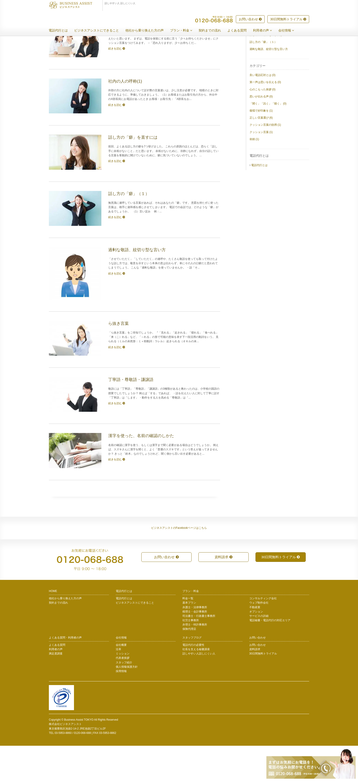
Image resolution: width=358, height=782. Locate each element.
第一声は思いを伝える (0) (265, 118)
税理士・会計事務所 (194, 647)
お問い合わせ (250, 19)
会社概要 (121, 681)
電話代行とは (61, 30)
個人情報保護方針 (127, 703)
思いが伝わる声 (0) (261, 132)
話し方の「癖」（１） (263, 78)
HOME (53, 627)
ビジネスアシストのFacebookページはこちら (179, 564)
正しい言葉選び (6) (261, 154)
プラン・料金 (185, 30)
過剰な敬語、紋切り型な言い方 (269, 85)
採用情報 (121, 707)
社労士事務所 (190, 656)
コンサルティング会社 (263, 634)
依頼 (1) (254, 175)
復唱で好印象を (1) (261, 147)
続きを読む (116, 84)
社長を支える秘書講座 (196, 685)
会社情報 (289, 30)
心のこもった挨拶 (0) (263, 125)
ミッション (122, 689)
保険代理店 (189, 665)
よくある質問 (240, 30)
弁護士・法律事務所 (194, 643)
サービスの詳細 (258, 652)
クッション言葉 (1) (261, 168)
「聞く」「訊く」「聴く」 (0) (268, 139)
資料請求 (223, 593)
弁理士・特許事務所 (194, 660)
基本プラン (189, 639)
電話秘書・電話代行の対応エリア (269, 656)
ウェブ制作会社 (258, 639)
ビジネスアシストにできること (100, 30)
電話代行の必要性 (193, 681)
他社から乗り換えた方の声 (148, 30)
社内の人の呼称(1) (261, 64)
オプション (256, 647)
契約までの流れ (213, 30)
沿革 (118, 685)
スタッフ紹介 (124, 698)
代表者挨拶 (122, 694)
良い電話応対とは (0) (263, 111)
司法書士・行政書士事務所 (198, 652)
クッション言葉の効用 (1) (265, 161)
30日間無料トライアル (288, 19)
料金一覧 (187, 634)
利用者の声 (265, 30)
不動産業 (254, 643)
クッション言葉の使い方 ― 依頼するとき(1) (277, 57)
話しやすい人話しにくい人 (198, 689)
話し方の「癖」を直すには (266, 71)
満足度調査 (56, 689)
